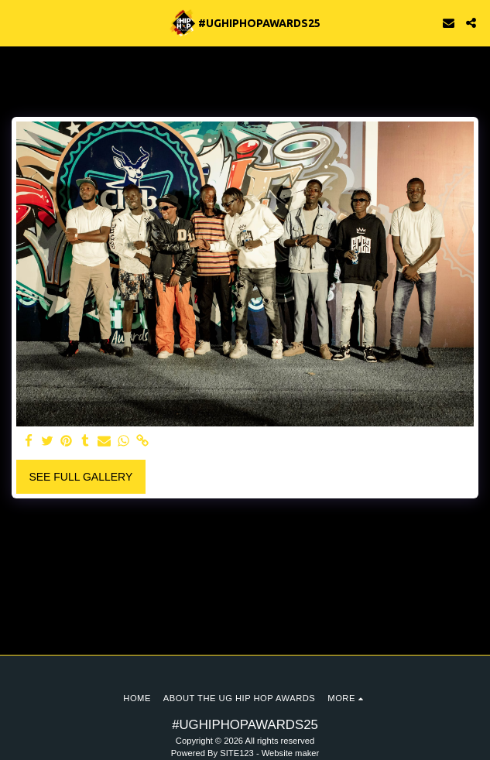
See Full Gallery (80, 477)
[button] (17, 22)
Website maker (290, 753)
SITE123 (237, 753)
